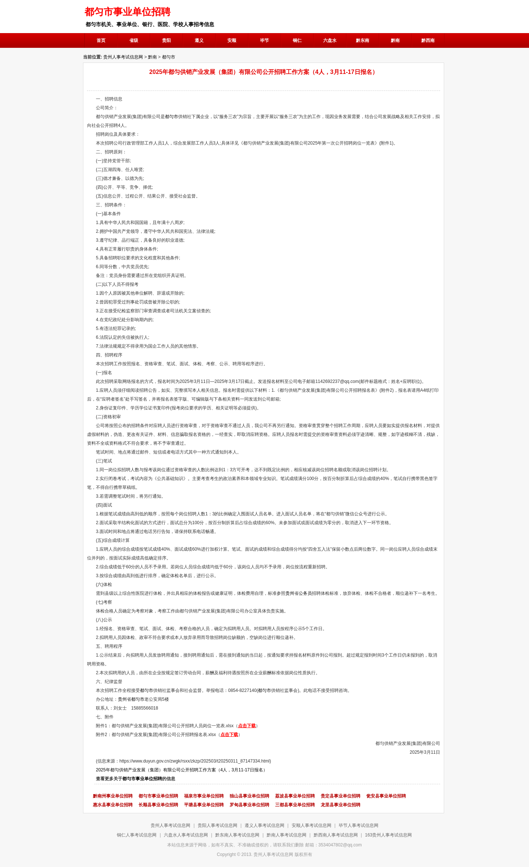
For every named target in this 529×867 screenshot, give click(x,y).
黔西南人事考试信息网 (336, 835)
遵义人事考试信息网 (264, 825)
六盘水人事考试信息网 (186, 835)
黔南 (152, 57)
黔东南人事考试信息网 (237, 835)
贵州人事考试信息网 (123, 57)
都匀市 (168, 57)
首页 (101, 40)
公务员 (305, 593)
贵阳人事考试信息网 (217, 825)
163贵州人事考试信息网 (388, 835)
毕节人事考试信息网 (358, 825)
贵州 (289, 593)
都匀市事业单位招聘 (142, 778)
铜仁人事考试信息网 (136, 835)
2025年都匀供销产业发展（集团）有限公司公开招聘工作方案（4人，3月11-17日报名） (181, 769)
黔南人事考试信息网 (286, 835)
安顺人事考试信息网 (311, 825)
